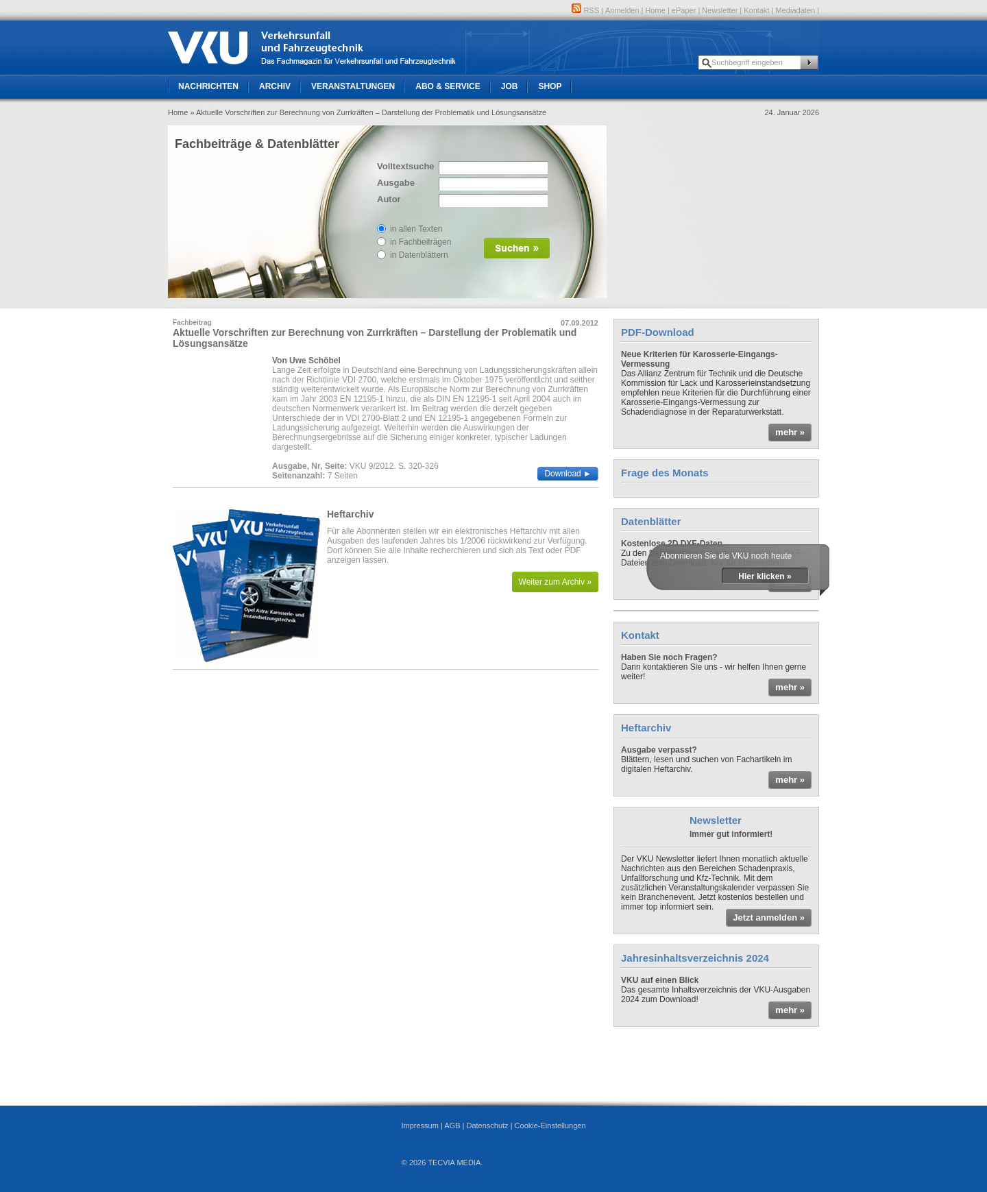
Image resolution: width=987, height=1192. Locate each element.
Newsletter (720, 10)
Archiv (275, 86)
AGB (452, 1125)
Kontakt (756, 10)
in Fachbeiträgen (420, 242)
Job (509, 86)
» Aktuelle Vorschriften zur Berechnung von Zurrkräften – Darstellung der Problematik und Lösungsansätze (368, 112)
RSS (585, 10)
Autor (389, 199)
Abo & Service (447, 86)
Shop (549, 86)
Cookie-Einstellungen (550, 1125)
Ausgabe (396, 183)
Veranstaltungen (353, 86)
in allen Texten (416, 229)
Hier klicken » (764, 576)
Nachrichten (208, 86)
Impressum (419, 1125)
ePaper (684, 10)
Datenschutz (487, 1125)
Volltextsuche (404, 166)
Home (656, 10)
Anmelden (622, 10)
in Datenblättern (419, 255)
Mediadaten (796, 10)
